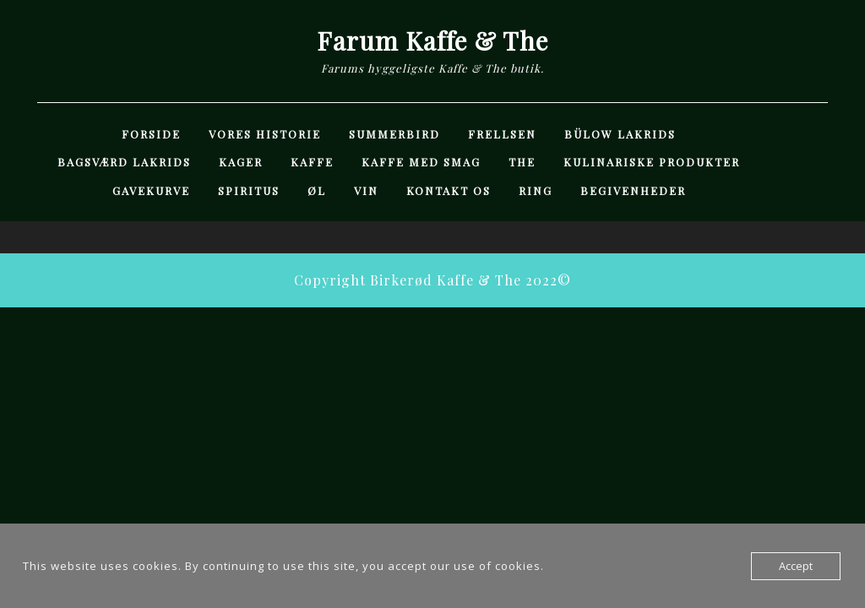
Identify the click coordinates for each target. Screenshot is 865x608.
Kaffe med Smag (421, 162)
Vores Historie (265, 134)
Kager (241, 162)
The (522, 162)
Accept (796, 565)
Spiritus (249, 190)
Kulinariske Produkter (651, 162)
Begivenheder (633, 190)
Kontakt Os (448, 190)
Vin (366, 190)
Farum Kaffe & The (432, 40)
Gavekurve (151, 190)
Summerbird (394, 134)
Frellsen (502, 134)
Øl (316, 190)
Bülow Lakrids (620, 134)
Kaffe (312, 162)
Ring (535, 190)
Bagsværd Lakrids (124, 162)
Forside (151, 134)
